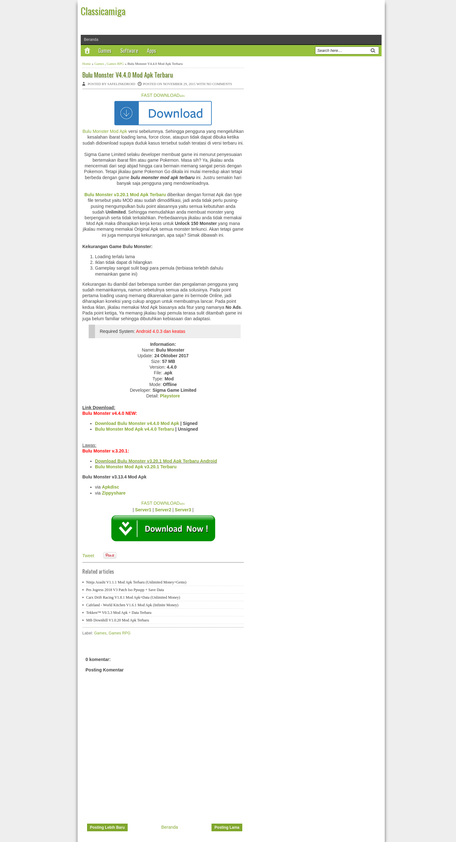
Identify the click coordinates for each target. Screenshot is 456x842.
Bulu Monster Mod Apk (104, 131)
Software (129, 50)
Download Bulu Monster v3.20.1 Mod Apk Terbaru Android (156, 461)
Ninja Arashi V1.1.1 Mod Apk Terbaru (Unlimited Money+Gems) (136, 582)
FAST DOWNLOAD (163, 95)
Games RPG (115, 63)
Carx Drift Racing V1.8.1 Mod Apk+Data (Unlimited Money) (133, 597)
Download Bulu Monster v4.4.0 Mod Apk (137, 423)
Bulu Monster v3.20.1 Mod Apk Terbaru (125, 194)
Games (104, 50)
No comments (219, 84)
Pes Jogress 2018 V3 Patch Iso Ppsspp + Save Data (125, 590)
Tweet (88, 555)
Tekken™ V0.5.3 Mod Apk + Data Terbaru (118, 612)
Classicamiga (103, 11)
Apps (151, 50)
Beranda (91, 39)
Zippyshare (114, 493)
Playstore (170, 395)
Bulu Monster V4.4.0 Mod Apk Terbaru (127, 74)
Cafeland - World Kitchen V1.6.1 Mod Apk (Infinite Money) (132, 605)
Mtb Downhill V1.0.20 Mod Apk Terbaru (117, 620)
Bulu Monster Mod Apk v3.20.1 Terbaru (136, 466)
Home (86, 63)
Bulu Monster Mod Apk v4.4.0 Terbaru (134, 429)
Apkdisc (110, 487)
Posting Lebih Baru (107, 827)
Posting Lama (226, 827)
